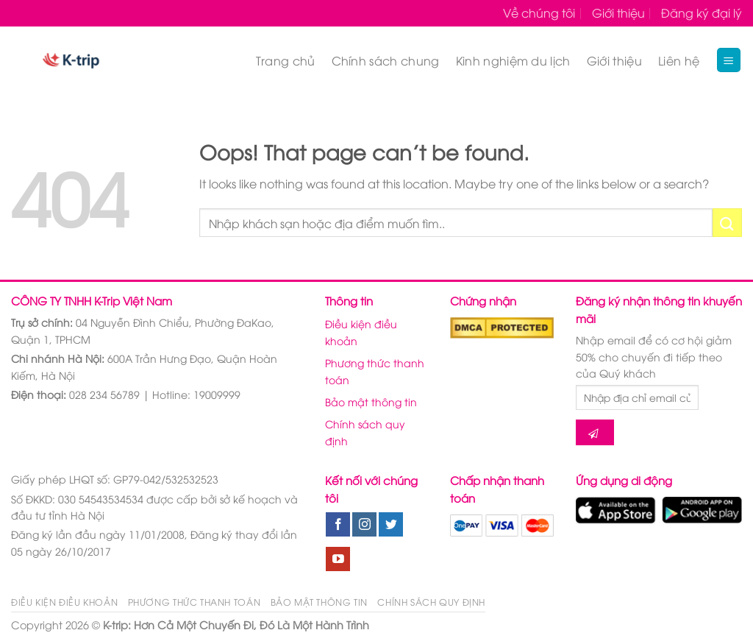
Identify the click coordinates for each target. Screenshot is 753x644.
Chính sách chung (386, 60)
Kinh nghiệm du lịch (513, 60)
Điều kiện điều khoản (361, 331)
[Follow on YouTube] (338, 559)
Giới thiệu (618, 12)
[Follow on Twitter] (391, 524)
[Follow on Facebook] (338, 524)
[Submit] (727, 222)
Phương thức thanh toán (374, 370)
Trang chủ (285, 60)
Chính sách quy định (365, 432)
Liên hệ (678, 60)
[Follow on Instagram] (364, 524)
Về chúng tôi (539, 12)
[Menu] (729, 60)
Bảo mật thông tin (371, 401)
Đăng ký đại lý (701, 12)
